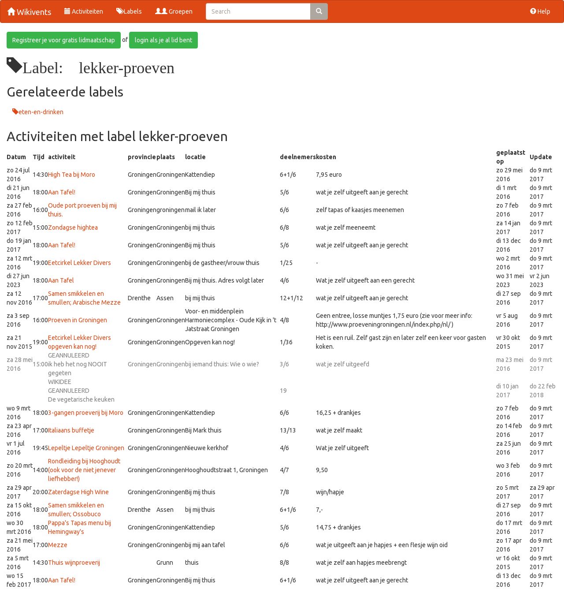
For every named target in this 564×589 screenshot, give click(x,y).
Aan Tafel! (61, 192)
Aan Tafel (61, 280)
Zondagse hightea (73, 227)
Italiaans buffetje (71, 430)
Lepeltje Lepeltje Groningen (86, 447)
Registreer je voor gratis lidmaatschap (63, 40)
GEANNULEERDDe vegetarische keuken (81, 390)
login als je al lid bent (163, 40)
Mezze (57, 544)
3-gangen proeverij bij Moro (85, 412)
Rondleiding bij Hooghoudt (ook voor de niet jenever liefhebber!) (84, 470)
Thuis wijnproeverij (74, 562)
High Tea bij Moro (71, 174)
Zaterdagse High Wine (78, 492)
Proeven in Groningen (77, 320)
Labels (129, 11)
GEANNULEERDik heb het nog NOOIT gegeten (77, 364)
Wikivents (29, 11)
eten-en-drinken (41, 112)
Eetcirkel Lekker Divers (79, 262)
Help (540, 11)
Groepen (174, 11)
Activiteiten (83, 11)
